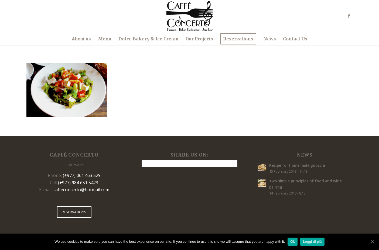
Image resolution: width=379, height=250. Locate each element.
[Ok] (372, 241)
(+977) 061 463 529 (82, 175)
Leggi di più (312, 241)
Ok (292, 241)
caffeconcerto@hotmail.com (81, 190)
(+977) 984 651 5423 (78, 183)
